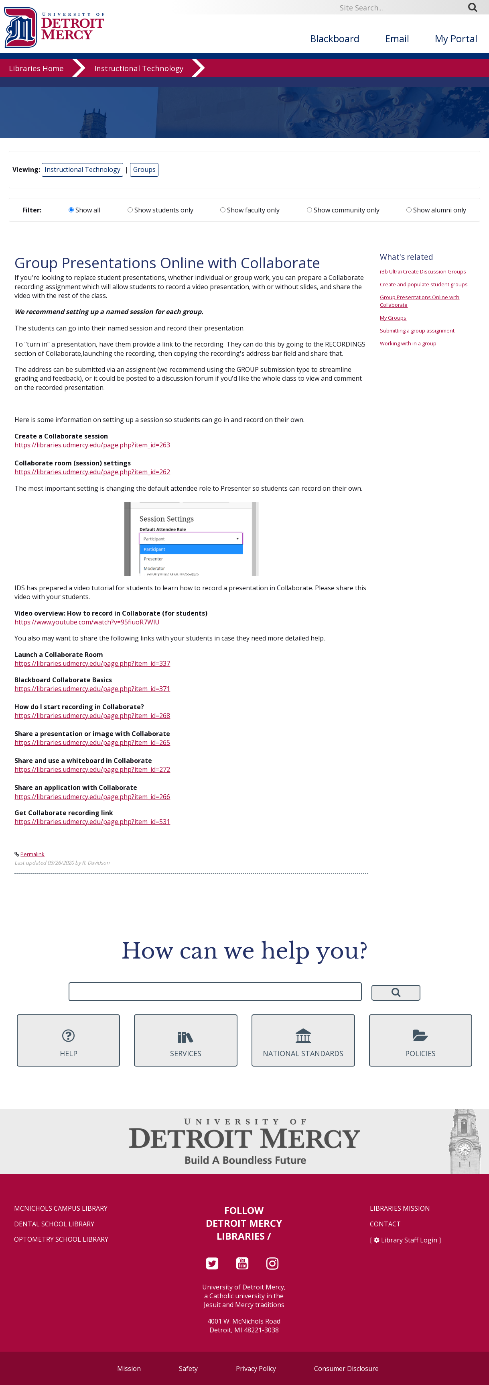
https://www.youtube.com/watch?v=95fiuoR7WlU (87, 622)
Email (397, 38)
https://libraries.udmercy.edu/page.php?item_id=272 (92, 769)
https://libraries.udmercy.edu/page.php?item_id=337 (92, 663)
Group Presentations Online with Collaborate (419, 301)
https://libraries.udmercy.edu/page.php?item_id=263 (92, 445)
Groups (144, 169)
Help (68, 1043)
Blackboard (334, 38)
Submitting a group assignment (417, 330)
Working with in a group (408, 343)
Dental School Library (54, 1224)
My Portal (456, 38)
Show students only (160, 210)
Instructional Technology (138, 78)
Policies (420, 1043)
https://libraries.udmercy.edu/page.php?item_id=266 (92, 796)
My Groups (393, 317)
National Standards (303, 1043)
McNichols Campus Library (61, 1208)
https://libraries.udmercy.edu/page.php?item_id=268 (92, 715)
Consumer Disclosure (346, 1368)
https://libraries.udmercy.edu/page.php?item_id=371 (92, 688)
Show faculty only (250, 210)
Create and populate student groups (424, 284)
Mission (129, 1368)
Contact (385, 1224)
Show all (84, 210)
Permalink (32, 854)
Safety (188, 1368)
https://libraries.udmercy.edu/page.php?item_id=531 (92, 821)
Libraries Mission (400, 1208)
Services (185, 1043)
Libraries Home (36, 78)
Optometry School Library (61, 1239)
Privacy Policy (256, 1368)
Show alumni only (436, 210)
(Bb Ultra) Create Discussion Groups (423, 271)
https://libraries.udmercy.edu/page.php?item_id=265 (92, 742)
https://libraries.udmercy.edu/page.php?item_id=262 (92, 471)
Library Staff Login (409, 1240)
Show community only (343, 210)
